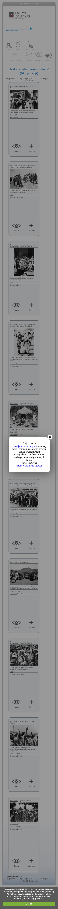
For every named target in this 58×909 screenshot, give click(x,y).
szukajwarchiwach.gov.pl (25, 446)
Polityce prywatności (20, 894)
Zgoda (29, 904)
